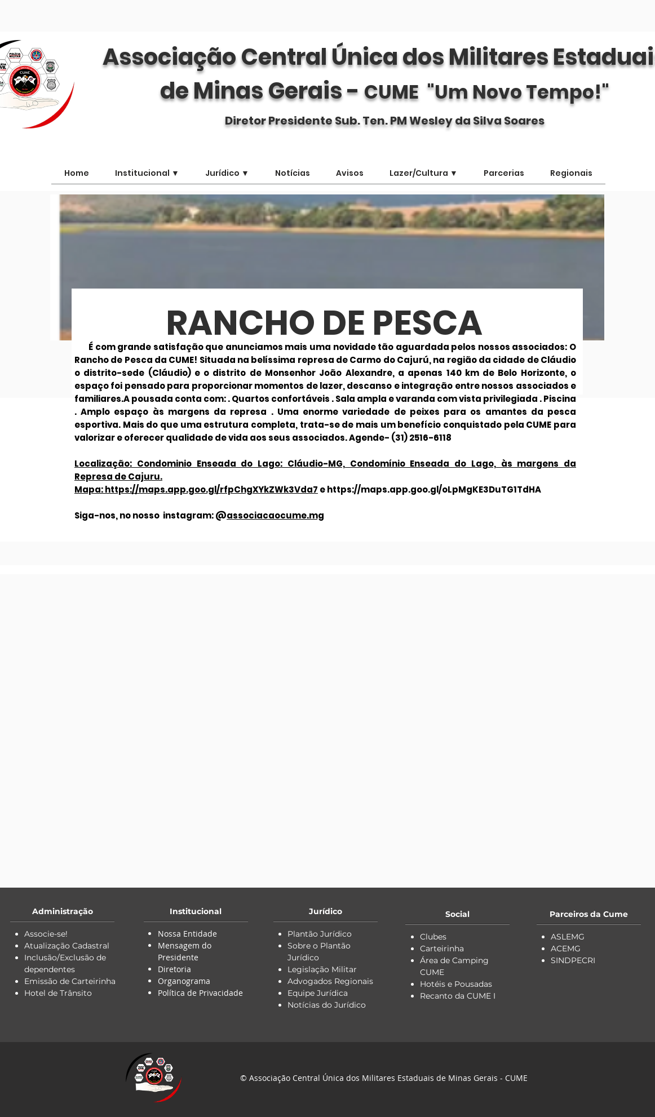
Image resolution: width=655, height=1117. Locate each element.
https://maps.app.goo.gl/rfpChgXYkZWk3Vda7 (211, 489)
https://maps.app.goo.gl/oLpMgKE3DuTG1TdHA (434, 489)
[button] (424, 177)
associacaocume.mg (275, 515)
